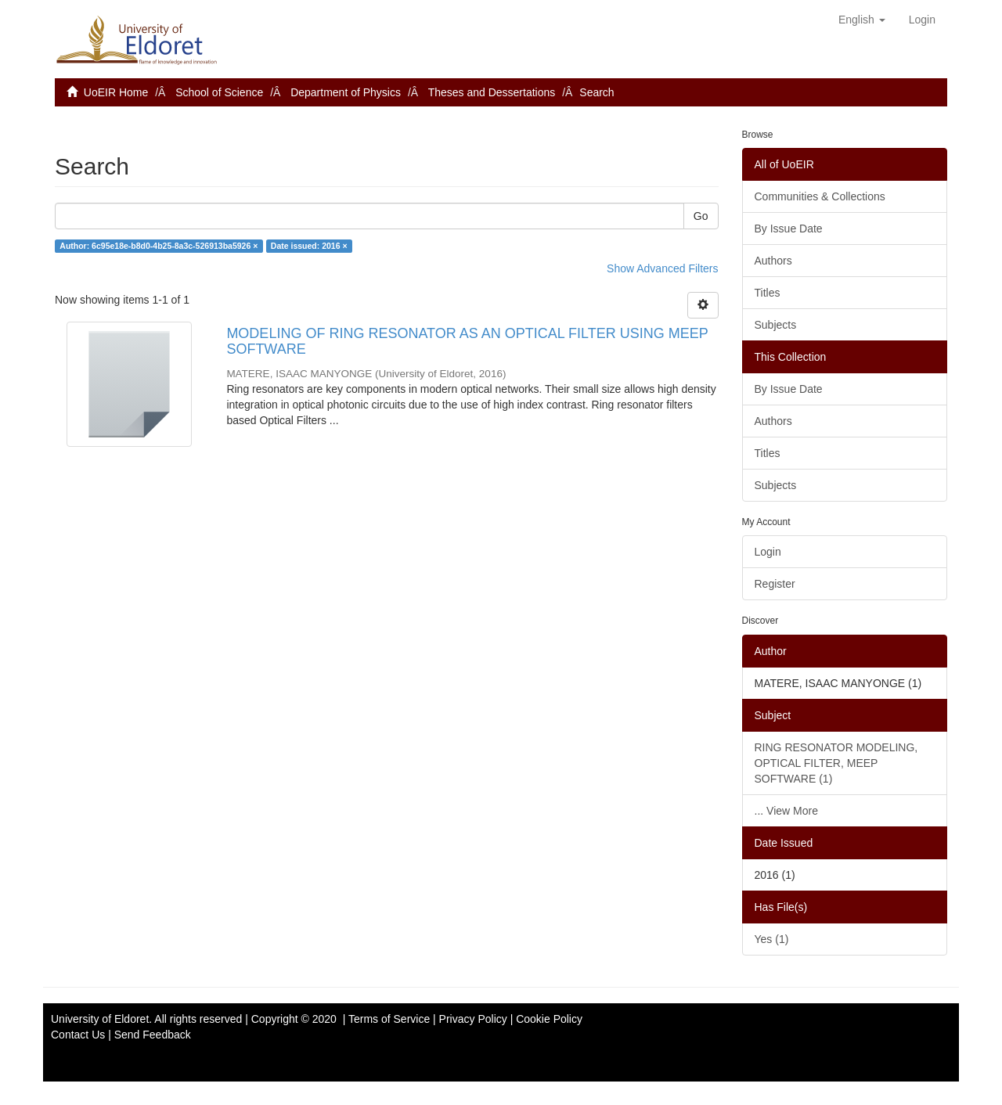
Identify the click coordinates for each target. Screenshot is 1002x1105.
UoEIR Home (116, 92)
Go (701, 216)
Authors (773, 260)
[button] (862, 19)
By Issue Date (789, 228)
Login (768, 551)
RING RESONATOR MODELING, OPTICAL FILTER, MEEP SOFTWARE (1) (836, 763)
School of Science (219, 92)
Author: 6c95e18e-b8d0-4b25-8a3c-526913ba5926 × (158, 245)
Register (775, 584)
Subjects (776, 325)
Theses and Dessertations (492, 92)
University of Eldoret (100, 1019)
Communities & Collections (820, 196)
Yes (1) (772, 939)
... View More (786, 810)
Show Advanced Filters (662, 268)
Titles (767, 292)
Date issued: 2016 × (309, 245)
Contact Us (78, 1034)
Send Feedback (152, 1034)
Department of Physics (345, 92)
